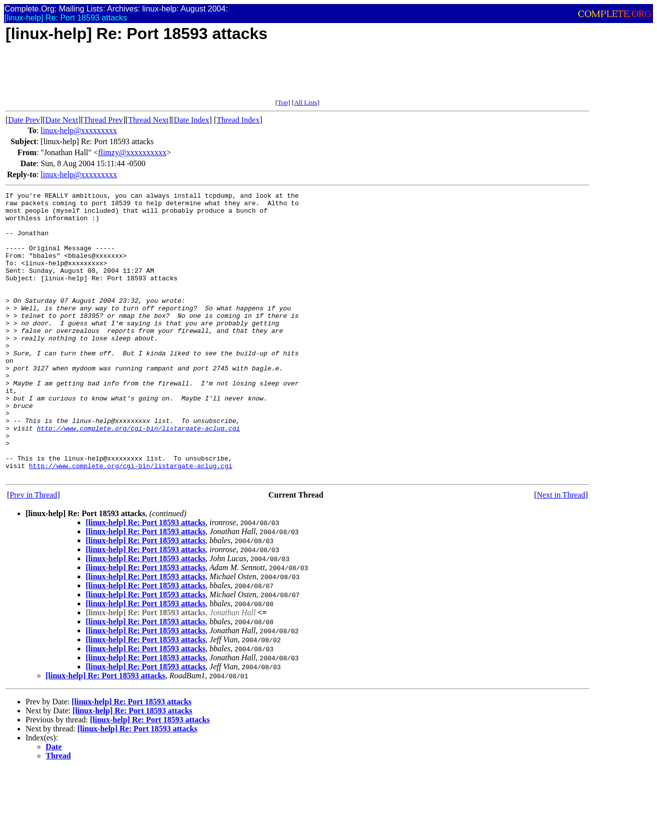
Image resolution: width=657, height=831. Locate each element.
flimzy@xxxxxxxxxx (132, 152)
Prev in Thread (33, 552)
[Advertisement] (188, 76)
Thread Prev (103, 120)
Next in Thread (561, 552)
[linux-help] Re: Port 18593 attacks (145, 579)
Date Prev (24, 120)
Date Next (62, 120)
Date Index (191, 120)
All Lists (305, 102)
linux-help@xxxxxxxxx (79, 130)
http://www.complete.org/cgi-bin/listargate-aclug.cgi (138, 476)
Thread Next (148, 120)
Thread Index (238, 120)
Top (283, 102)
